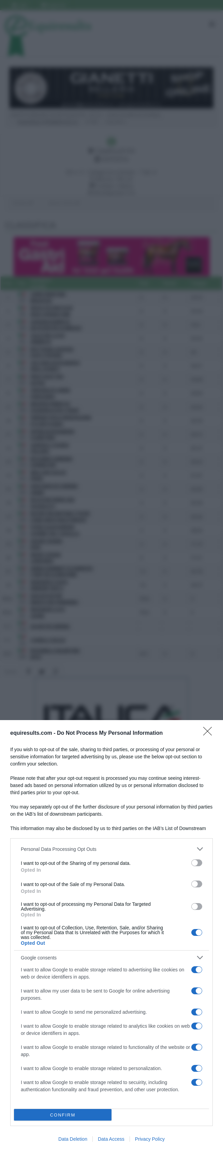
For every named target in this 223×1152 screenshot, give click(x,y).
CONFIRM (63, 1115)
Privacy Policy (150, 1139)
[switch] (196, 862)
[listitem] (111, 849)
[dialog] (111, 936)
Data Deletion (72, 1139)
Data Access (111, 1139)
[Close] (209, 733)
